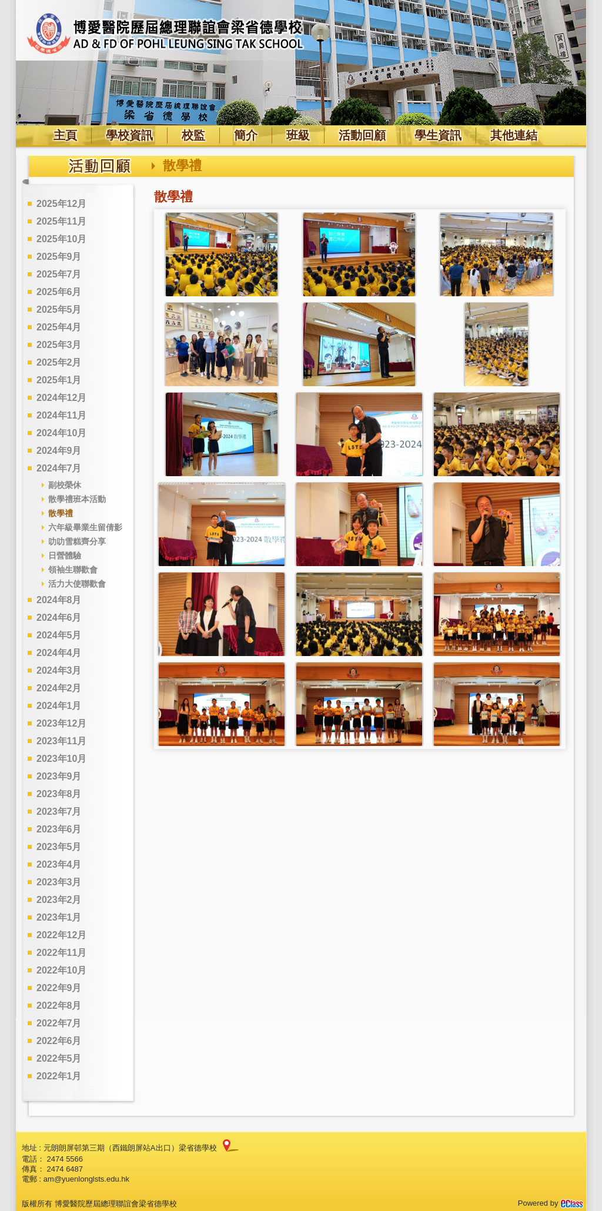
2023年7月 (59, 812)
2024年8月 (59, 600)
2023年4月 (59, 864)
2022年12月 (61, 935)
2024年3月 (59, 670)
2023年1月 (59, 917)
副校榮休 (64, 485)
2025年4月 (59, 327)
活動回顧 (362, 135)
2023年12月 (61, 723)
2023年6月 (59, 829)
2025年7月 (59, 274)
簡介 (245, 135)
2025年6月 (59, 292)
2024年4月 (59, 653)
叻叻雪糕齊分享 (77, 541)
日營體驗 (64, 555)
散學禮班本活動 (77, 499)
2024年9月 (59, 451)
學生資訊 (437, 135)
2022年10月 (61, 970)
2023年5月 (59, 847)
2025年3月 (59, 345)
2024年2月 (59, 688)
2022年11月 (61, 953)
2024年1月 (59, 706)
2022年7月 (59, 1023)
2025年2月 (59, 362)
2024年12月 (61, 398)
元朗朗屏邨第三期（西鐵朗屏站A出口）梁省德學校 (130, 1147)
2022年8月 (59, 1006)
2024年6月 (59, 618)
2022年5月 (59, 1058)
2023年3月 (59, 882)
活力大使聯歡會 (77, 583)
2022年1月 (59, 1076)
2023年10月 (61, 759)
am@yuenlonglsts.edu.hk (86, 1179)
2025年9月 (59, 257)
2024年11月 (61, 415)
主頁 (65, 135)
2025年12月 (61, 204)
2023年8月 (59, 794)
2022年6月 (59, 1041)
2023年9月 (59, 776)
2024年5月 (59, 635)
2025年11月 (61, 221)
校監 (193, 135)
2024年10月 (61, 433)
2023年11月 (61, 741)
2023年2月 (59, 900)
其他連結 (513, 135)
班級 (298, 135)
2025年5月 (59, 310)
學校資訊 (129, 135)
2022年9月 (59, 988)
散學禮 (60, 513)
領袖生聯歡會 (73, 569)
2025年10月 (61, 239)
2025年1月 (59, 380)
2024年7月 (59, 468)
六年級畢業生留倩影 (85, 527)
